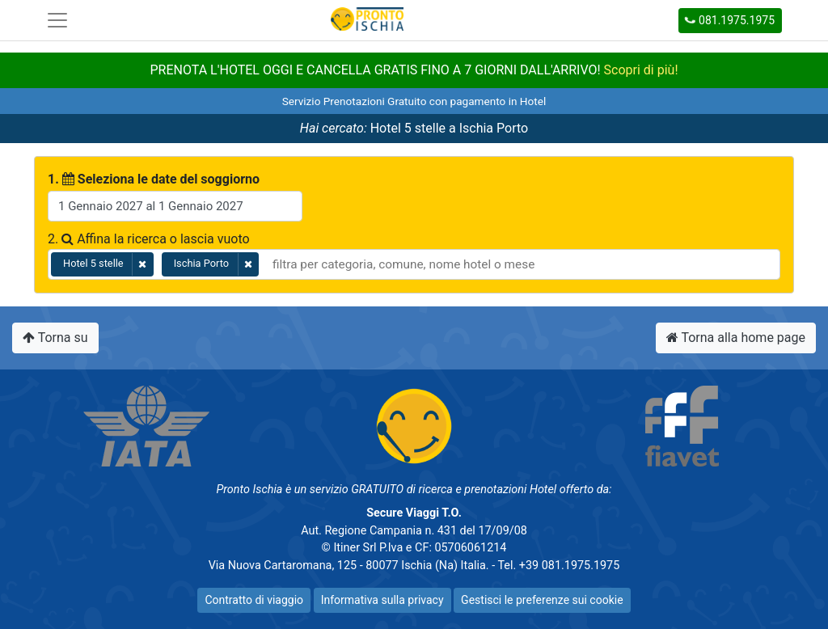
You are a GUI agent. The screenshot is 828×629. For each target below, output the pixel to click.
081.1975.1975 (729, 20)
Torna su (55, 337)
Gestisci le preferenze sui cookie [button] (542, 599)
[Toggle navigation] (57, 20)
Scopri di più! (641, 70)
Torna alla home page (735, 337)
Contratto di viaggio (254, 599)
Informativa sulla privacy (382, 599)
